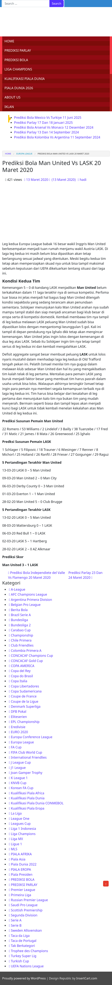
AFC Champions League (29, 594)
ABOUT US (12, 97)
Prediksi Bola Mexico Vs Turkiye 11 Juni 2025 (47, 117)
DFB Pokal (18, 711)
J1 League (18, 767)
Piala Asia (18, 859)
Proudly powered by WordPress (24, 978)
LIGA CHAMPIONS (18, 69)
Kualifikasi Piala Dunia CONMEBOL (37, 803)
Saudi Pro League (24, 905)
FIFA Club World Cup (26, 752)
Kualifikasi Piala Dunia (27, 798)
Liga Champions (23, 833)
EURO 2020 (19, 732)
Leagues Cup (20, 823)
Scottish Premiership (26, 910)
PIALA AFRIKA (21, 854)
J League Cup (21, 762)
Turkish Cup (20, 961)
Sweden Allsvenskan (26, 930)
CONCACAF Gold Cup (27, 660)
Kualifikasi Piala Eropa (27, 808)
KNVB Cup (18, 783)
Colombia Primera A (26, 650)
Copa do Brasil (22, 676)
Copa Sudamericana (26, 691)
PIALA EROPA (21, 869)
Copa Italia (19, 681)
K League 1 (19, 778)
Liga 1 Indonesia (23, 828)
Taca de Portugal (23, 940)
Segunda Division (24, 915)
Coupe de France (23, 696)
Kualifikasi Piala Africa (27, 793)
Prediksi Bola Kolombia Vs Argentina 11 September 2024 (57, 137)
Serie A (16, 920)
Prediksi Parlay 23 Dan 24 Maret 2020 (85, 575)
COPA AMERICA (22, 665)
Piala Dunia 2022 (23, 864)
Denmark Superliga (25, 706)
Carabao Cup (21, 630)
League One (20, 818)
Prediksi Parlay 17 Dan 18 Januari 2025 (43, 122)
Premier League (23, 889)
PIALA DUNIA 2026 (18, 88)
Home (8, 153)
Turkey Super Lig (23, 956)
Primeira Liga (21, 895)
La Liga (16, 813)
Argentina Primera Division (31, 599)
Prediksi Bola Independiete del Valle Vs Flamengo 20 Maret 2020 (36, 575)
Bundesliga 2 (21, 625)
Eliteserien (19, 716)
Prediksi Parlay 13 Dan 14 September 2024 (46, 132)
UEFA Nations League (27, 966)
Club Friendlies (22, 645)
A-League (18, 589)
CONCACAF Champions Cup (32, 655)
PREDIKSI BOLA (16, 60)
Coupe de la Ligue (24, 701)
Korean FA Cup (22, 788)
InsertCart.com (86, 978)
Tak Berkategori (23, 945)
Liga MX (17, 839)
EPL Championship (25, 721)
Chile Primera (21, 640)
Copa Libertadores (25, 686)
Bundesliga (19, 620)
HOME (9, 41)
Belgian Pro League (25, 604)
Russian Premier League (29, 900)
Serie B (16, 925)
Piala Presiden (21, 874)
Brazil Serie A (21, 615)
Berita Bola (19, 610)
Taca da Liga (20, 935)
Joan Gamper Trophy (26, 772)
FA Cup (16, 747)
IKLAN (9, 106)
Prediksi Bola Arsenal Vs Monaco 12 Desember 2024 (53, 127)
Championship (22, 635)
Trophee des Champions (29, 951)
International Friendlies (29, 757)
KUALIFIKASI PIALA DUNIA (24, 78)
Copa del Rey (20, 670)
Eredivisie (18, 727)
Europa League (24, 154)
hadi (83, 179)
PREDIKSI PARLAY (17, 50)
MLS (14, 849)
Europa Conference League (31, 737)
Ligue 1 (16, 844)
